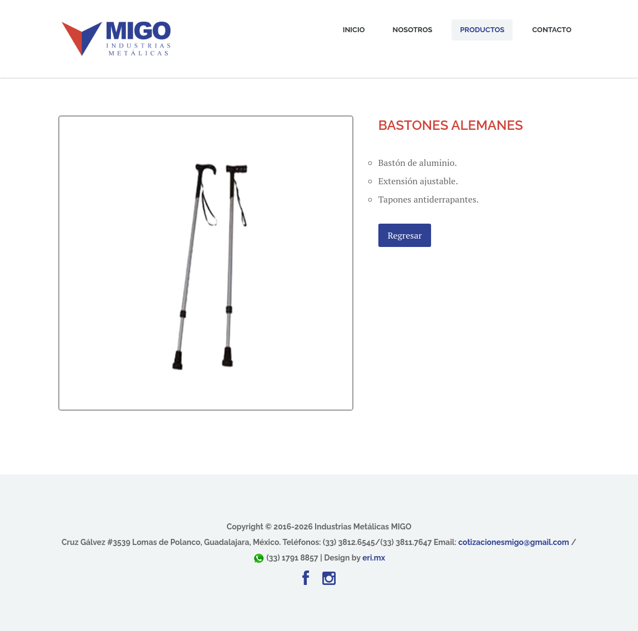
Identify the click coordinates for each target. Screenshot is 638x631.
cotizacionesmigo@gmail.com (513, 542)
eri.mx (373, 557)
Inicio (354, 30)
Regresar (405, 235)
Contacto (551, 30)
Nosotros (413, 30)
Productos (482, 30)
